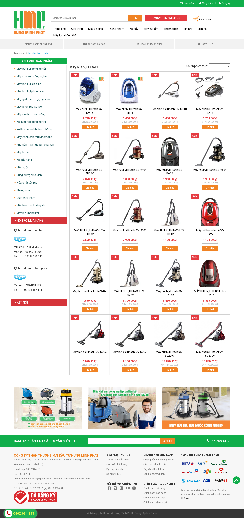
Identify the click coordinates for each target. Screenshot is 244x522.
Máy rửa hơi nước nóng (29, 114)
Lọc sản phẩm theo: (196, 66)
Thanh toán (171, 29)
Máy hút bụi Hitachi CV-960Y (130, 230)
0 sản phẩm (188, 3)
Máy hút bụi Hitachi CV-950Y (210, 169)
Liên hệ (202, 29)
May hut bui (209, 490)
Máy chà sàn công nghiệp (31, 76)
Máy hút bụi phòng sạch (30, 91)
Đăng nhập (206, 3)
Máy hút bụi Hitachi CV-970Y (89, 291)
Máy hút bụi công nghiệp (30, 68)
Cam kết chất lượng (117, 464)
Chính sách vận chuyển (155, 502)
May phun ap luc (194, 494)
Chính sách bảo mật (154, 497)
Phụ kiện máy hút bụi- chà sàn (34, 144)
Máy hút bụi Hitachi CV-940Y (130, 169)
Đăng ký (224, 3)
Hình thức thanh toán (154, 464)
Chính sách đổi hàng (154, 488)
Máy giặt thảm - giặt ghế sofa (33, 99)
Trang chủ (59, 29)
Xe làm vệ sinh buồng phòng (33, 129)
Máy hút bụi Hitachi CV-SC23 (130, 351)
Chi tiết (90, 127)
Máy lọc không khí (64, 35)
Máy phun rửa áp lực (28, 106)
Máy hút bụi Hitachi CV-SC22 (90, 351)
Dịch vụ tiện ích (114, 469)
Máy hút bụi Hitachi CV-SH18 (170, 108)
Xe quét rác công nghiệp (30, 122)
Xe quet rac (212, 494)
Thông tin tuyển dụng (117, 459)
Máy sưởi (21, 167)
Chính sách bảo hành (154, 492)
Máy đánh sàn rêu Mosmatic (33, 137)
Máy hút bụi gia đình (27, 84)
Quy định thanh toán (154, 469)
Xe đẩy (134, 29)
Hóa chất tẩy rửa (25, 182)
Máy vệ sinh (95, 29)
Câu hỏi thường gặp (154, 473)
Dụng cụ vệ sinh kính (28, 175)
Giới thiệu (77, 29)
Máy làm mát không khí (29, 205)
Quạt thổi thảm (24, 197)
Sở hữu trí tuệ (113, 473)
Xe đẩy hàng (23, 160)
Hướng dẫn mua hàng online (158, 459)
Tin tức (187, 29)
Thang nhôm (116, 29)
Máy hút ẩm (151, 29)
